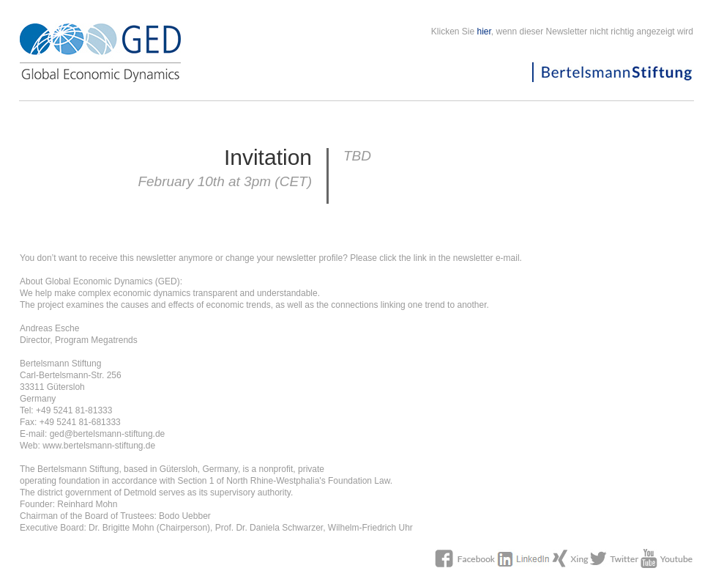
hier (484, 31)
